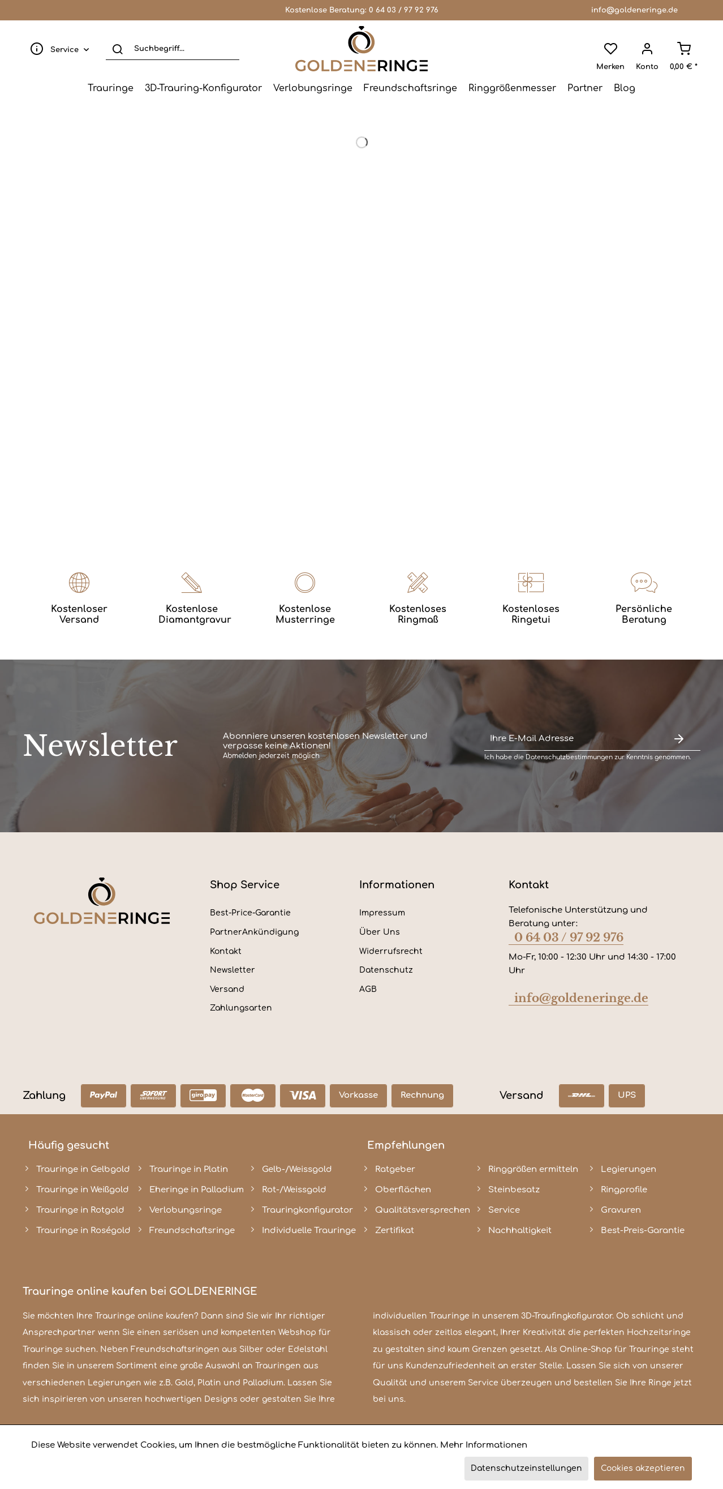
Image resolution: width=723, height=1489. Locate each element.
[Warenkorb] (683, 48)
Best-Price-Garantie (250, 913)
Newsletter (232, 970)
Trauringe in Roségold (83, 1230)
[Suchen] (117, 48)
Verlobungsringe (185, 1210)
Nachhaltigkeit (520, 1230)
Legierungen (628, 1169)
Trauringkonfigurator (307, 1210)
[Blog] (624, 88)
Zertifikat (394, 1230)
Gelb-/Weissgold (297, 1169)
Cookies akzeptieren (643, 1468)
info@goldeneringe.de (634, 10)
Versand (227, 989)
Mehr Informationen (483, 1445)
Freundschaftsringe (192, 1230)
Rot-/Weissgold (294, 1190)
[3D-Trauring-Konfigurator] (203, 88)
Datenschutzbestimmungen (569, 757)
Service (504, 1210)
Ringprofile (624, 1190)
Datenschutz (386, 970)
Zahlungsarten (241, 1008)
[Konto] (647, 48)
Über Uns (379, 932)
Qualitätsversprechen (422, 1210)
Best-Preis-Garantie (643, 1230)
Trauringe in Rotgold (80, 1210)
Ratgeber (395, 1169)
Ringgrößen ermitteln (533, 1169)
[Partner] (585, 88)
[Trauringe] (110, 88)
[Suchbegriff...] (172, 48)
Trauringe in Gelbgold (83, 1169)
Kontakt (226, 951)
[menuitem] (57, 48)
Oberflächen (403, 1190)
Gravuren (621, 1210)
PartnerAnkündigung (254, 932)
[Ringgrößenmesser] (512, 88)
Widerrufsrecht (391, 951)
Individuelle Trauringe (309, 1230)
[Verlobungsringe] (313, 88)
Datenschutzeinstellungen (526, 1468)
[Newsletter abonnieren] (678, 739)
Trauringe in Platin (188, 1169)
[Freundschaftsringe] (410, 88)
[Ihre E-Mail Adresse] (570, 739)
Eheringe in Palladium (196, 1190)
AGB (368, 989)
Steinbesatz (514, 1190)
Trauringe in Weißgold (82, 1190)
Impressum (382, 913)
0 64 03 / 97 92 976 (403, 10)
